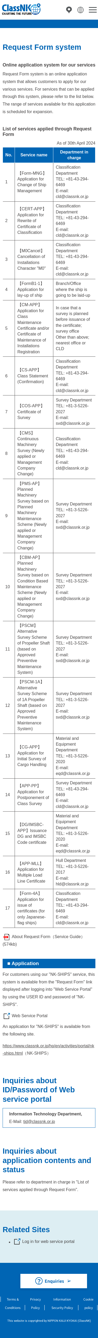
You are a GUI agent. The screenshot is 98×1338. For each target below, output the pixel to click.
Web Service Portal (30, 1016)
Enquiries (54, 1281)
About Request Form (31, 936)
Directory (69, 10)
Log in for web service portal (48, 1241)
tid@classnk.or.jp (39, 1121)
